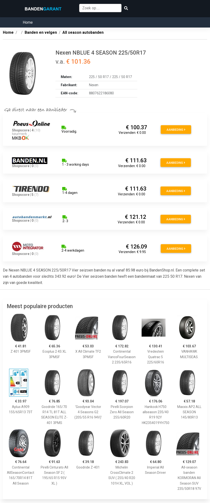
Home (28, 22)
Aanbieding (175, 129)
